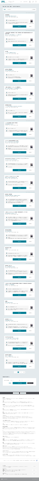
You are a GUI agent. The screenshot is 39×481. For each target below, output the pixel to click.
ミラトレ (10, 471)
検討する (31, 26)
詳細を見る (19, 26)
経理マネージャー (4, 398)
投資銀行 (31, 405)
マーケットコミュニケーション (29, 447)
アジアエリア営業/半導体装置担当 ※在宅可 (11, 140)
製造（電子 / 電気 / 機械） (9, 4)
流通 (22, 451)
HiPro (14, 471)
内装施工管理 (4, 413)
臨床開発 (9, 443)
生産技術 (15, 402)
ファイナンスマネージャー (30, 398)
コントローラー (26, 398)
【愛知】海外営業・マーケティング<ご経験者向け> (13, 87)
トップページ (4, 4)
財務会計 (33, 398)
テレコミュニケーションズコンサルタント (11, 418)
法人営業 (6, 51)
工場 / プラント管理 (25, 451)
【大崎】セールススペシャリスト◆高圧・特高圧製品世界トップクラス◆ (16, 212)
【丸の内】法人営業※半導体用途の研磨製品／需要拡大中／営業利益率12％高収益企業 (18, 283)
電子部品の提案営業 (8, 229)
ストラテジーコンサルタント (5, 418)
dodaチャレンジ (17, 470)
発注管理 (13, 452)
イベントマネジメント (16, 447)
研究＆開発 (26, 402)
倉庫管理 (27, 452)
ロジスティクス (10, 452)
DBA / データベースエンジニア (32, 431)
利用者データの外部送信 (32, 460)
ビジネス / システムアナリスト (17, 431)
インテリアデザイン (7, 413)
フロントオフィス (22, 405)
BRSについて (5, 460)
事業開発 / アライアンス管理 (5, 443)
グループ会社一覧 (34, 466)
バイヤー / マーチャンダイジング (9, 451)
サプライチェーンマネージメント (23, 452)
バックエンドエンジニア (8, 431)
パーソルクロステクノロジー (21, 466)
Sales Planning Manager (9, 336)
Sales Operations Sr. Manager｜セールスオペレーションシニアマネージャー (17, 158)
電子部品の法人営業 (8, 247)
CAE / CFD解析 (4, 427)
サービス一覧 (34, 473)
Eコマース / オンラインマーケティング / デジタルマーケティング (8, 447)
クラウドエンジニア (22, 431)
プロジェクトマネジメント (18, 402)
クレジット (8, 405)
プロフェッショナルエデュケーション (29, 440)
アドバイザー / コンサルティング (13, 398)
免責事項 (21, 460)
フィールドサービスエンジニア (21, 421)
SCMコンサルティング (18, 452)
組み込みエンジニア (24, 427)
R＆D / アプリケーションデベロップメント (30, 409)
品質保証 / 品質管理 (23, 402)
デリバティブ (11, 405)
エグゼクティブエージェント (9, 470)
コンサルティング (4, 421)
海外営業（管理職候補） (9, 69)
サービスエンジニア (23, 440)
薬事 (19, 440)
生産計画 (15, 452)
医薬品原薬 (4, 409)
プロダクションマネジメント (9, 440)
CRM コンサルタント (12, 416)
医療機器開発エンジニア (5, 440)
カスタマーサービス (14, 451)
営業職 (6, 301)
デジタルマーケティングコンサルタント (25, 416)
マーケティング (9, 402)
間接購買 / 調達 (30, 451)
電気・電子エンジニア (17, 421)
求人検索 (6, 4)
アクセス (8, 460)
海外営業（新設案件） (8, 354)
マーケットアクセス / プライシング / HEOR (19, 443)
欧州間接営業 (7, 14)
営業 (28, 402)
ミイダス (14, 470)
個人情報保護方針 (17, 460)
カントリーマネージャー (7, 409)
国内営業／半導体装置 (8, 194)
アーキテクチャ (4, 431)
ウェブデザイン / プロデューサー (11, 434)
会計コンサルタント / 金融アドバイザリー (6, 416)
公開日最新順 (34, 9)
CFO (23, 398)
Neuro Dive (12, 471)
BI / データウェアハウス (13, 431)
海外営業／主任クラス (8, 265)
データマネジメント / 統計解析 (12, 443)
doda (5, 470)
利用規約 (14, 460)
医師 (32, 443)
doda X (19, 470)
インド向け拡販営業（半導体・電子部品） (11, 122)
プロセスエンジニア (18, 409)
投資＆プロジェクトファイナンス (28, 421)
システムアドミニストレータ (5, 434)
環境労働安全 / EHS (11, 409)
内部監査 (28, 405)
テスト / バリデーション (31, 402)
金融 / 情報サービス (17, 405)
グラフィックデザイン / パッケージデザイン (22, 447)
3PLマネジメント (4, 451)
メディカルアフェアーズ (29, 443)
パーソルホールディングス (5, 466)
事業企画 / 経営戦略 (20, 398)
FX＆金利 (25, 405)
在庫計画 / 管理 (33, 451)
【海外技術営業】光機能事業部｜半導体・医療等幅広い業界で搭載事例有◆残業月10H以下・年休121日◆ (19, 33)
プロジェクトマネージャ (12, 413)
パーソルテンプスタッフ (10, 466)
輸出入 (27, 451)
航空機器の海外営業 (8, 104)
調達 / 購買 (20, 451)
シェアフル (8, 471)
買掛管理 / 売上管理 (8, 398)
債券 (19, 405)
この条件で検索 (19, 383)
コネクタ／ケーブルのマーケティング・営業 (12, 176)
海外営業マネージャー (8, 319)
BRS (12, 470)
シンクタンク (17, 418)
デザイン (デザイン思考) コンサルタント (18, 416)
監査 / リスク (17, 398)
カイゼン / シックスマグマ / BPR (5, 452)
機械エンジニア (12, 402)
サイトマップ (11, 460)
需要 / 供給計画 (17, 451)
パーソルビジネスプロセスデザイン (15, 466)
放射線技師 (18, 440)
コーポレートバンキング (5, 405)
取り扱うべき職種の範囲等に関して (26, 460)
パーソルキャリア (25, 466)
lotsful (5, 471)
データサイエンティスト (27, 431)
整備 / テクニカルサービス (5, 402)
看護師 (33, 443)
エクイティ (14, 405)
